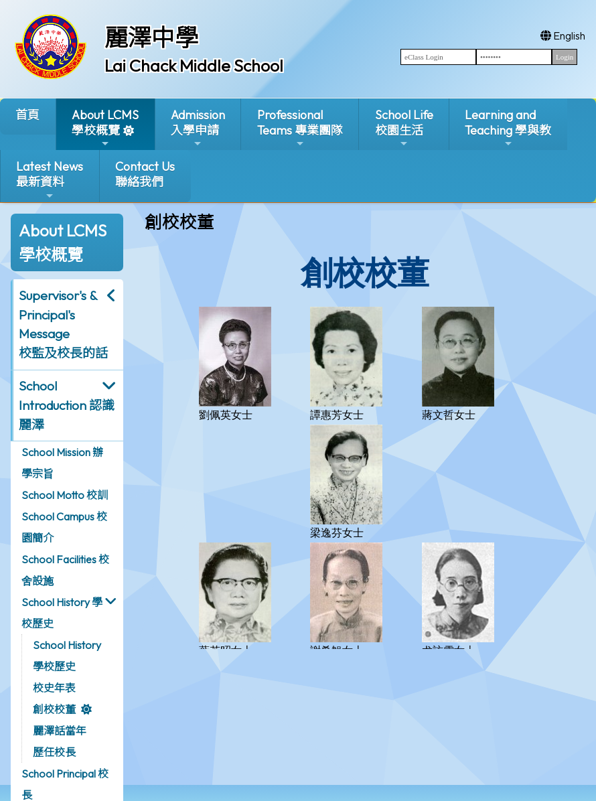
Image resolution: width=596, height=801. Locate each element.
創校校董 (54, 709)
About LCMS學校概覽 (105, 128)
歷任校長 (54, 752)
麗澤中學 (151, 37)
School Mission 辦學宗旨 (62, 462)
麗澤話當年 (59, 730)
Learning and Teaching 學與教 (508, 128)
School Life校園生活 (404, 128)
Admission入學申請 (198, 128)
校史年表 (54, 688)
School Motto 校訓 (64, 495)
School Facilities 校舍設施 (65, 570)
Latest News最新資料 (49, 180)
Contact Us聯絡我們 (145, 174)
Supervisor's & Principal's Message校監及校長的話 (63, 324)
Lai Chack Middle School (193, 65)
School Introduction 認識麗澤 (67, 405)
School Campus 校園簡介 (64, 527)
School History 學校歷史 (61, 612)
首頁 (27, 115)
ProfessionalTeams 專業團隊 (300, 128)
